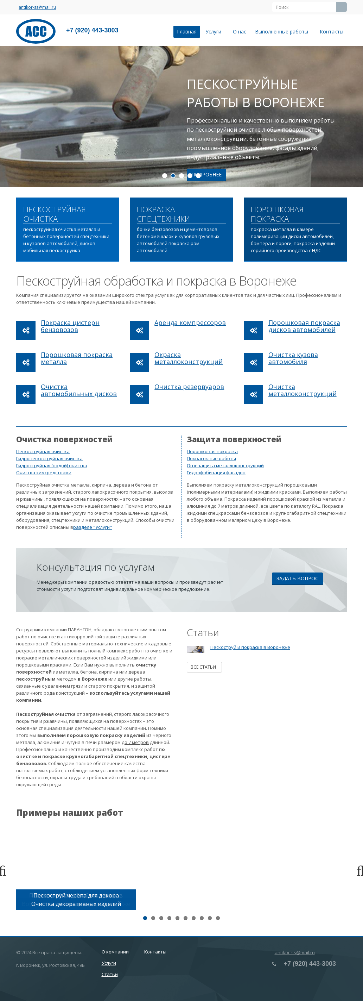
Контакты (331, 31)
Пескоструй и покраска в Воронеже (250, 647)
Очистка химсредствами (43, 472)
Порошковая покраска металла (77, 358)
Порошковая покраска (212, 451)
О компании (115, 952)
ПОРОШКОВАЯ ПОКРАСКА (277, 214)
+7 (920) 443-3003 (92, 30)
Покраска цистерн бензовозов (70, 326)
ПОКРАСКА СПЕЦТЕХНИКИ (163, 214)
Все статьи (204, 667)
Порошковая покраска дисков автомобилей (304, 326)
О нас (239, 31)
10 (218, 918)
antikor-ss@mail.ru (37, 7)
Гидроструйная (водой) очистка (51, 465)
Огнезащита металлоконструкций (225, 465)
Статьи (110, 974)
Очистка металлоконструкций (302, 390)
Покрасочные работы (211, 458)
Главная (187, 31)
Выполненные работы (283, 31)
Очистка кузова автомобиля (293, 358)
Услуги (214, 31)
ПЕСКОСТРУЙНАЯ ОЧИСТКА (54, 214)
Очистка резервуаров (189, 386)
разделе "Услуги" (92, 527)
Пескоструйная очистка (43, 451)
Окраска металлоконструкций (188, 358)
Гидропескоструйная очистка (49, 458)
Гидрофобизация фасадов (216, 472)
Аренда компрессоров (190, 322)
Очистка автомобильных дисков (79, 390)
